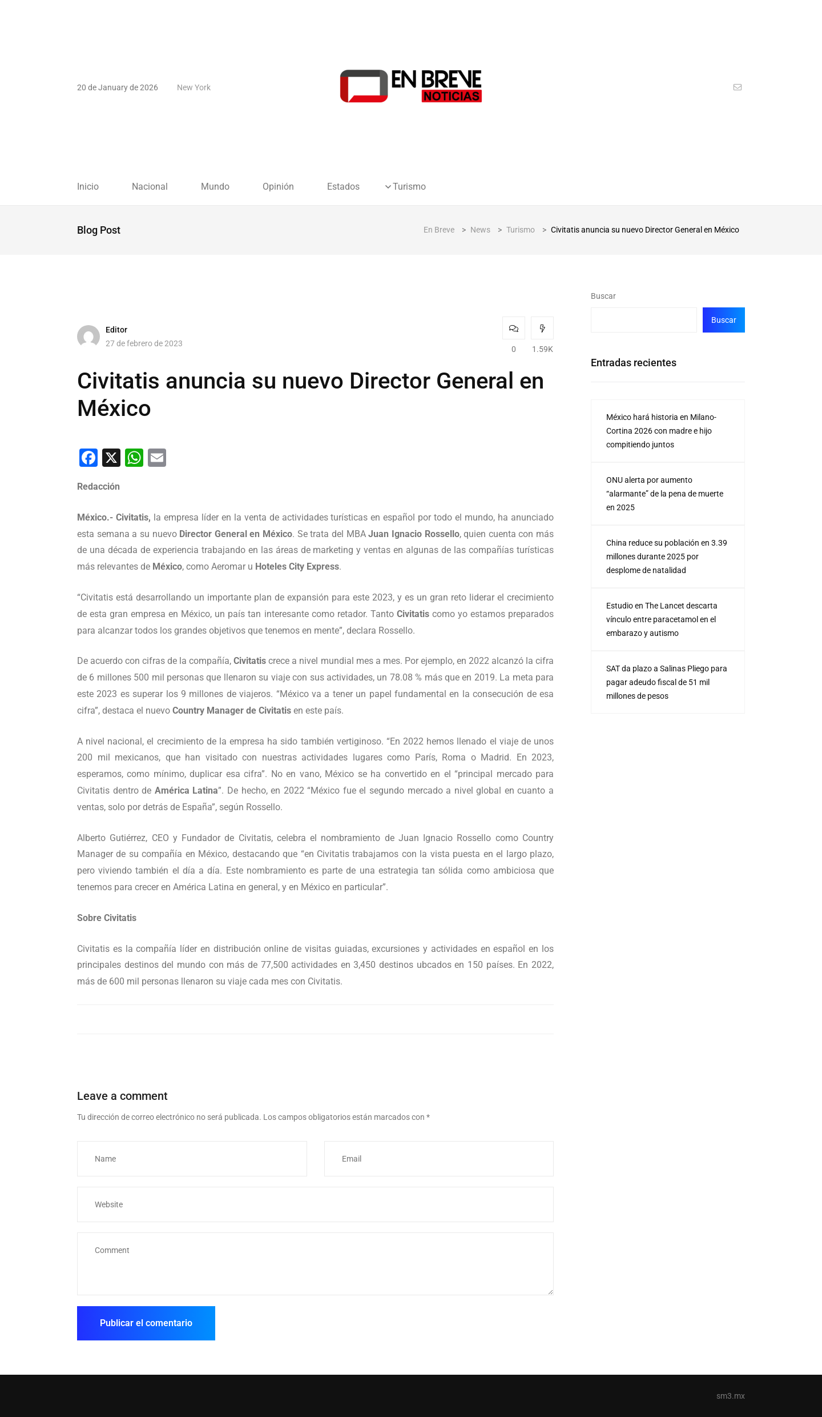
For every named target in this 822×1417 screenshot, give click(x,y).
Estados (343, 187)
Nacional (150, 187)
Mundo (215, 187)
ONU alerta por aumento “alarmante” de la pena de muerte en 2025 (664, 493)
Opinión (278, 187)
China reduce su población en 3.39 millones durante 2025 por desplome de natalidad (666, 556)
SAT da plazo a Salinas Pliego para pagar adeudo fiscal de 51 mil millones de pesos (666, 682)
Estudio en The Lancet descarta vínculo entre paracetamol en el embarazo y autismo (662, 619)
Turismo (409, 187)
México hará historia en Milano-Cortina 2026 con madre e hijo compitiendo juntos (661, 431)
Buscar (603, 296)
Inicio (88, 187)
